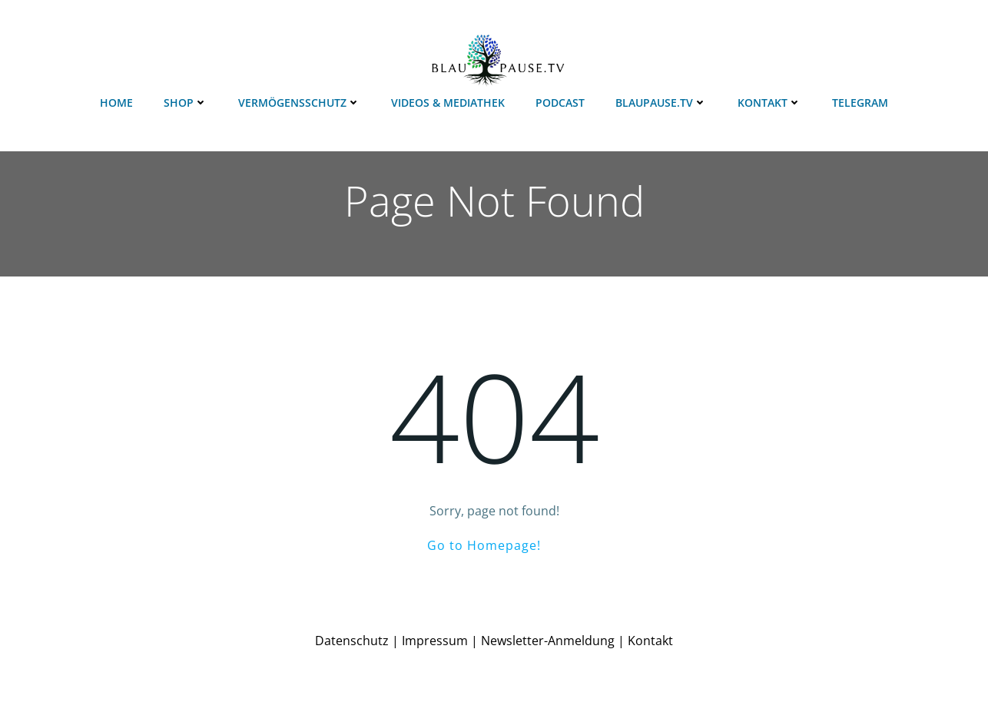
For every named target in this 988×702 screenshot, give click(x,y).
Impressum (435, 640)
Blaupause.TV (661, 102)
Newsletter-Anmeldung (548, 640)
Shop (185, 102)
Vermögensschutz (299, 102)
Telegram (860, 102)
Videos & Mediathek (448, 102)
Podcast (560, 102)
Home (116, 102)
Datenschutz (352, 640)
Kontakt (769, 102)
